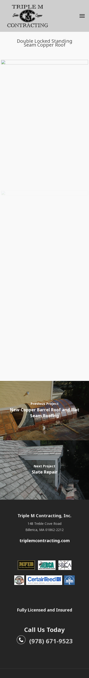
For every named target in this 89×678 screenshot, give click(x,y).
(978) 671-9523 (44, 641)
